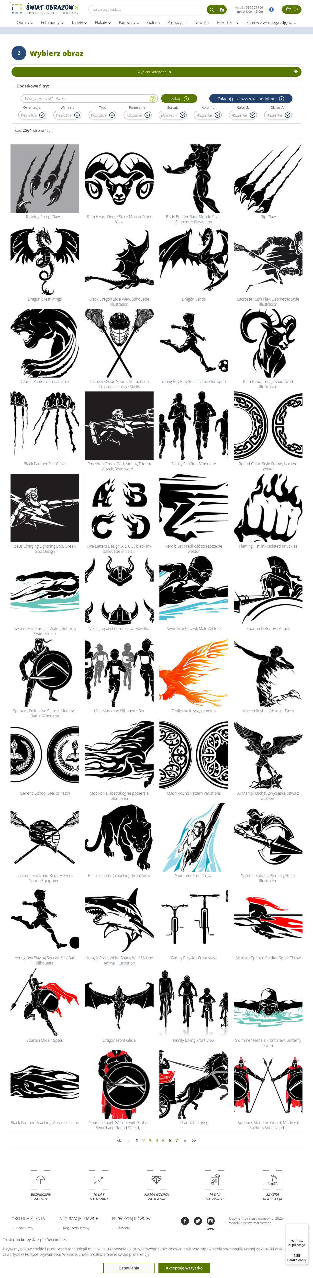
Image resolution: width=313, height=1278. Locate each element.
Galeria (153, 24)
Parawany (127, 24)
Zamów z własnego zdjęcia (269, 24)
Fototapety (50, 24)
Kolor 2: (243, 109)
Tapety (77, 24)
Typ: (102, 109)
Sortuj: (172, 109)
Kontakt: (249, 9)
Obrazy (23, 24)
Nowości (201, 24)
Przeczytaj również (131, 1220)
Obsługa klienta (28, 1220)
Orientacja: (32, 109)
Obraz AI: (278, 109)
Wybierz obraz (56, 55)
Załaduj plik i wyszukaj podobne (246, 100)
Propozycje (177, 24)
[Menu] (305, 1226)
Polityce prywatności (42, 1254)
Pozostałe (226, 24)
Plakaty (101, 24)
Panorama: (137, 109)
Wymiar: (67, 109)
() (292, 9)
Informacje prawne (78, 1220)
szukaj (174, 100)
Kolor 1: (207, 109)
